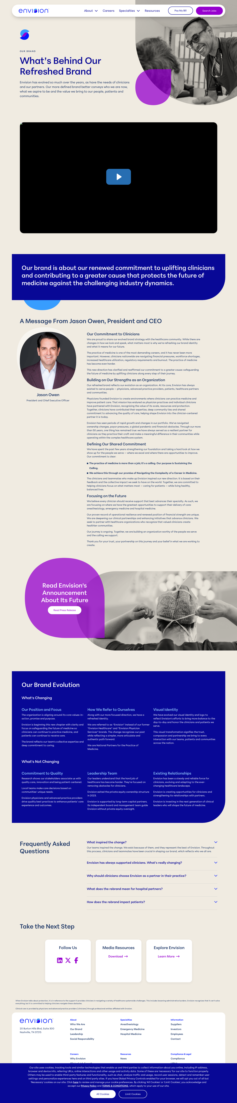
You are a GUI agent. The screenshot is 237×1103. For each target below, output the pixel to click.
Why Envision (78, 1058)
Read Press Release (64, 610)
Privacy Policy (88, 1085)
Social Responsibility (82, 1038)
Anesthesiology (129, 1024)
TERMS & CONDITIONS (115, 1085)
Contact (176, 1038)
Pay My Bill (181, 10)
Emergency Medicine (132, 1029)
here (75, 1082)
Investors (176, 1029)
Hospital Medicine (130, 1033)
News (123, 1058)
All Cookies (102, 1094)
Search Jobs (209, 10)
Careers (108, 10)
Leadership (76, 1033)
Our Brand (76, 1029)
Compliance (178, 1058)
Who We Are (77, 1024)
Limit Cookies (133, 1094)
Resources (152, 10)
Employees (177, 1033)
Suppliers (176, 1024)
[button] (93, 10)
